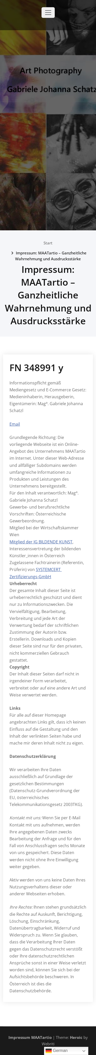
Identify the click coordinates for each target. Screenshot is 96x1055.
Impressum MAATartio (30, 1037)
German (57, 1051)
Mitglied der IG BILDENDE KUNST (40, 542)
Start (48, 242)
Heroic (76, 1037)
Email (14, 424)
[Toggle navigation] (48, 12)
